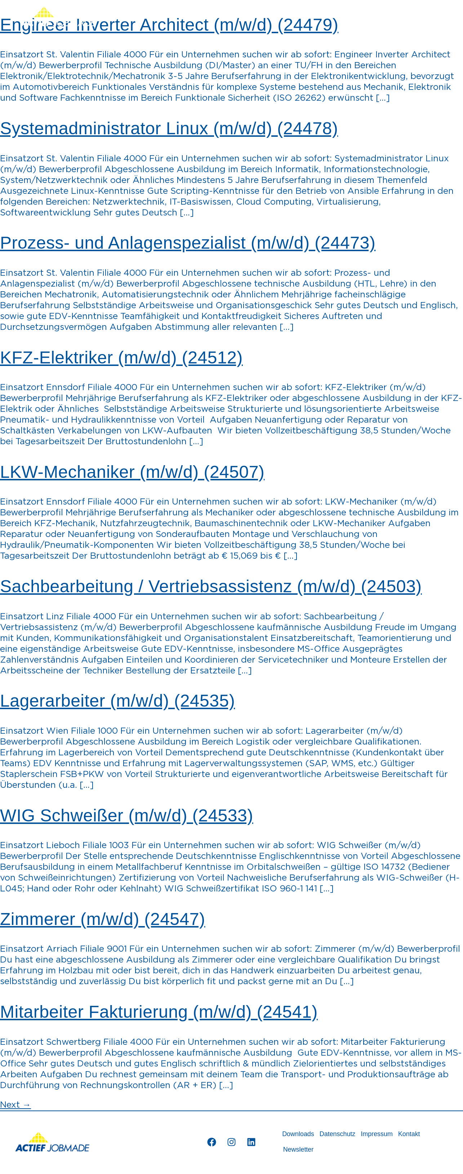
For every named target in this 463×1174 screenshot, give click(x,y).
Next (15, 1105)
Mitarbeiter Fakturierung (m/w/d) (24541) (159, 1011)
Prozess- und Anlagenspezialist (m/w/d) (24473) (187, 242)
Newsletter (299, 1151)
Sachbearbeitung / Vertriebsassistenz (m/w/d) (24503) (211, 586)
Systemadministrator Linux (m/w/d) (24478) (169, 128)
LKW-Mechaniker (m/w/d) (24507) (132, 471)
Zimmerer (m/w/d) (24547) (102, 919)
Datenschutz (341, 1134)
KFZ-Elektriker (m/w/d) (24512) (121, 357)
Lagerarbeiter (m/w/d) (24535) (117, 700)
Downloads (299, 1134)
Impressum (383, 1134)
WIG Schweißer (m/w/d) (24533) (126, 815)
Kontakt (417, 1134)
